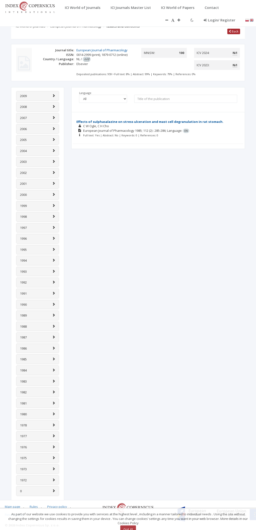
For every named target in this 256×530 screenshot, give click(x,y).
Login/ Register (219, 20)
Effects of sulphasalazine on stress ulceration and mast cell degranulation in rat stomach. (149, 121)
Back (234, 31)
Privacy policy (57, 506)
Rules (34, 506)
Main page (12, 506)
